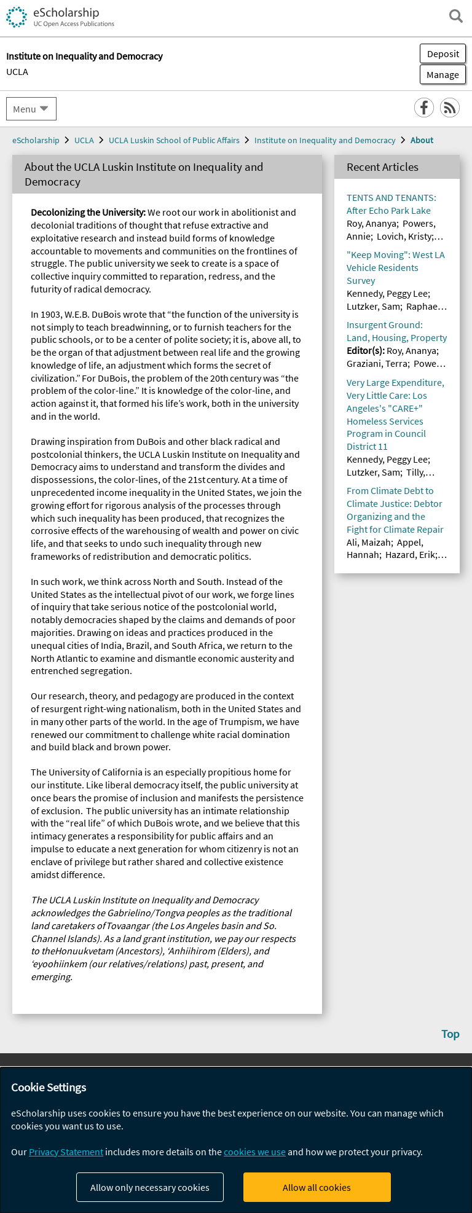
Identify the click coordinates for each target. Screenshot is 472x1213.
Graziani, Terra (377, 363)
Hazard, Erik (410, 554)
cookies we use (255, 1151)
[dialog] (236, 1140)
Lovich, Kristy (404, 236)
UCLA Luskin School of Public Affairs (174, 140)
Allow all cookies (317, 1187)
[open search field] (456, 16)
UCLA (17, 71)
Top (450, 1033)
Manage (439, 74)
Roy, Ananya (371, 223)
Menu (24, 109)
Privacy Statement (66, 1151)
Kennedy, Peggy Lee (387, 293)
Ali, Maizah (369, 542)
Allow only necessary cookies (150, 1187)
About (422, 140)
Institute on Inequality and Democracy (325, 140)
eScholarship (36, 140)
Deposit (443, 53)
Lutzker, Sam (373, 306)
